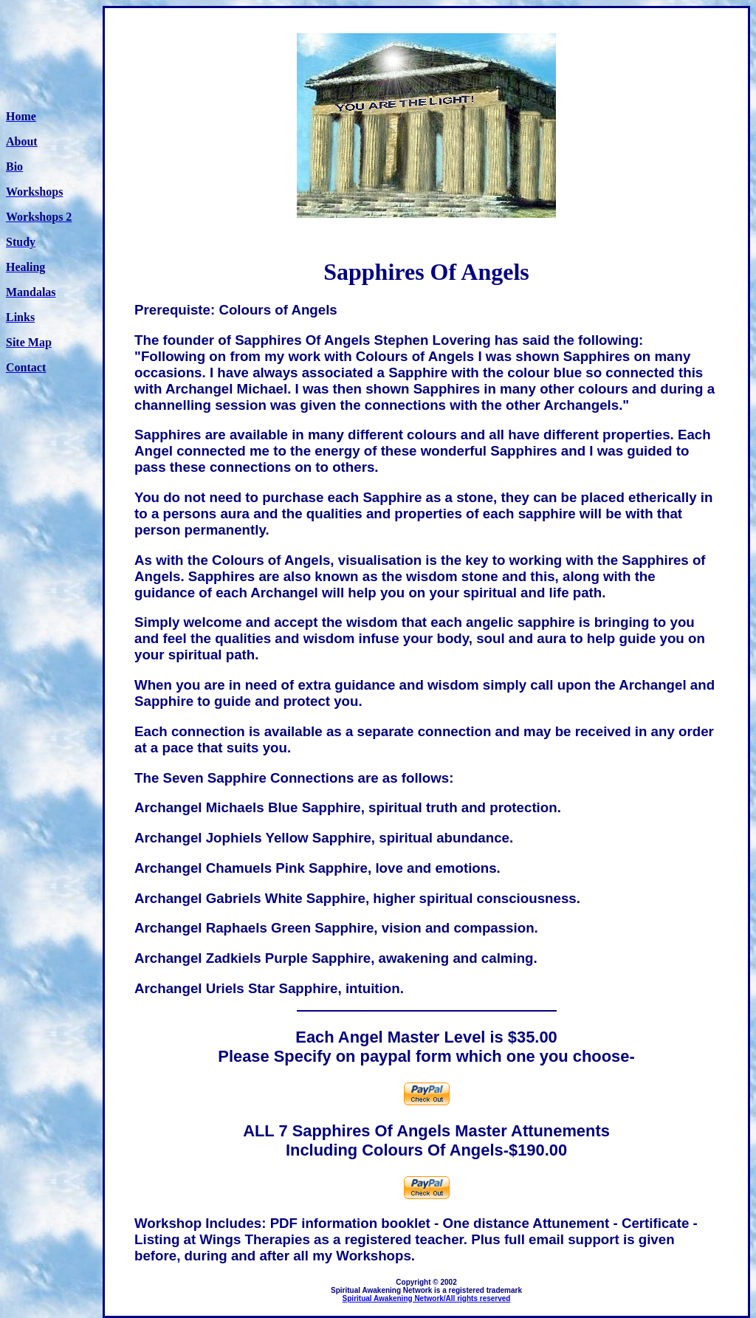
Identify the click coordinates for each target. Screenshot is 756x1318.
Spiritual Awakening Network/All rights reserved (427, 1298)
